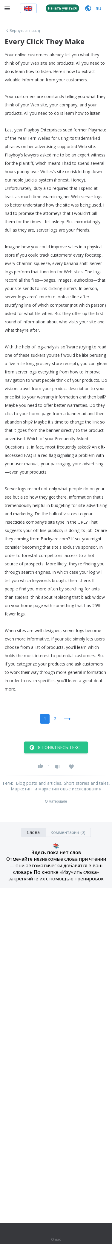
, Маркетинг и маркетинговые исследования (60, 786)
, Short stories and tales (85, 783)
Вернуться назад (22, 30)
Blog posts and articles (39, 783)
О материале (56, 801)
